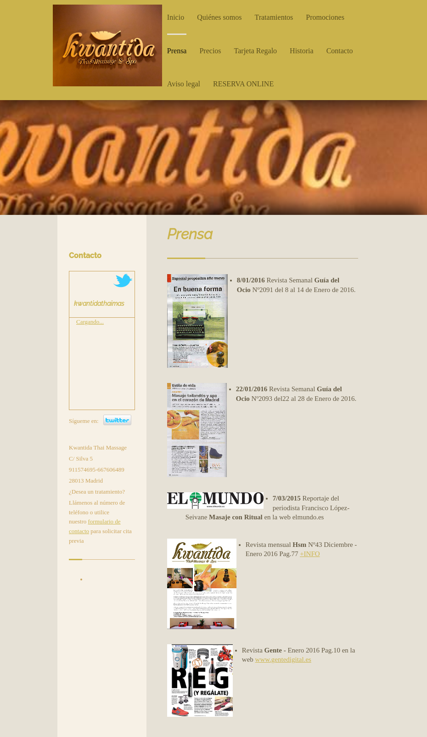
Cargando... (90, 321)
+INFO (310, 553)
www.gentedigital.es (283, 659)
